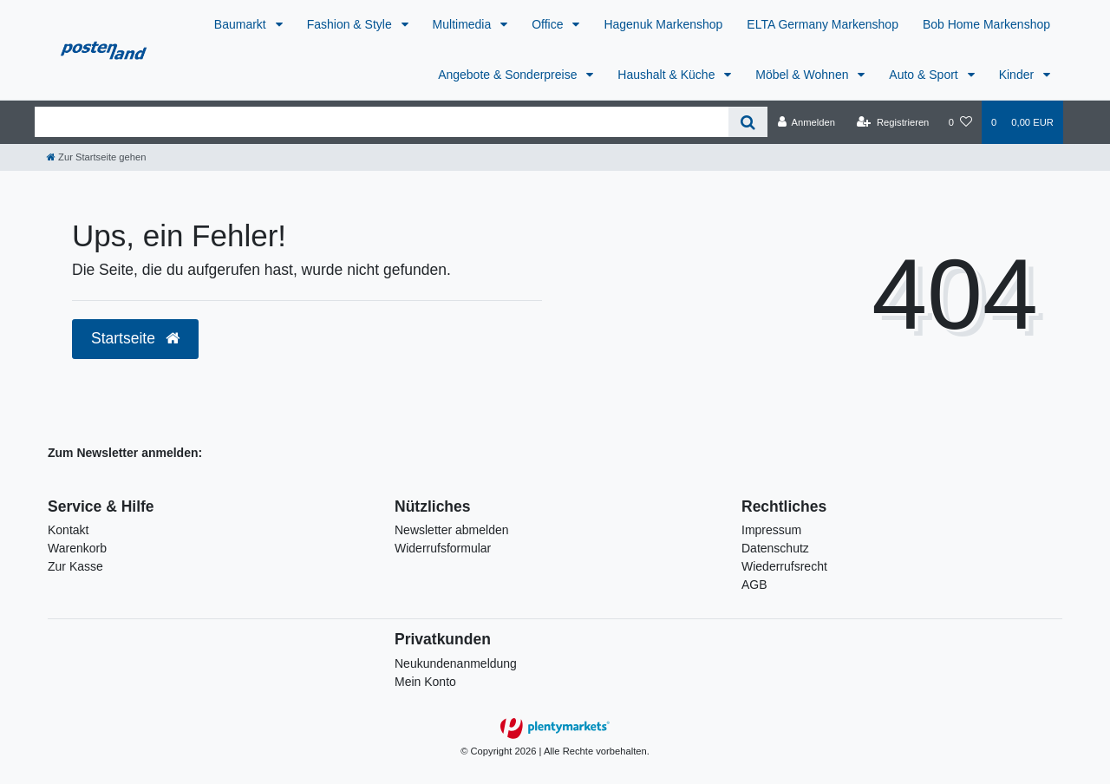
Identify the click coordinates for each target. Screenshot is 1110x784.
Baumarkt (242, 24)
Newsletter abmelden (452, 530)
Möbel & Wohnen (803, 75)
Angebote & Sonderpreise (509, 75)
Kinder (1018, 75)
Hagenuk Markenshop (663, 24)
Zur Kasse (75, 566)
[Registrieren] (892, 122)
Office (549, 24)
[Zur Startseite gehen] (96, 157)
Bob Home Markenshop (986, 24)
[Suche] (747, 122)
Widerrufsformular (443, 548)
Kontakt (68, 530)
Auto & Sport (925, 75)
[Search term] (381, 122)
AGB (754, 584)
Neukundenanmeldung (456, 663)
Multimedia (464, 24)
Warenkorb (77, 548)
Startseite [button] (135, 338)
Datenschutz (775, 548)
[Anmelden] (806, 122)
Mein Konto (425, 682)
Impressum (771, 530)
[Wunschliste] (960, 122)
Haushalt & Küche (667, 75)
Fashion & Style (351, 24)
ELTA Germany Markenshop (822, 24)
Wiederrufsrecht (784, 566)
